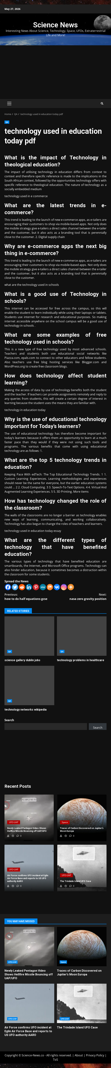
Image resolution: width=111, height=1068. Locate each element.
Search (9, 720)
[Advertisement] (55, 72)
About (79, 1055)
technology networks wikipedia (29, 685)
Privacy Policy (95, 1055)
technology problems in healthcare (82, 636)
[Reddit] (22, 587)
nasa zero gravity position (81, 596)
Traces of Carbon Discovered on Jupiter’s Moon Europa (82, 946)
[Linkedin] (29, 587)
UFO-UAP (13, 822)
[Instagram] (64, 587)
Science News (55, 25)
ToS (55, 1060)
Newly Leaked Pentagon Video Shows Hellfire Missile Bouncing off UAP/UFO (29, 946)
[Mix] (50, 587)
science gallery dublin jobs (29, 636)
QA (7, 122)
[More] (71, 587)
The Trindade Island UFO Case (82, 1003)
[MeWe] (43, 587)
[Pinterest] (36, 587)
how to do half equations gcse (30, 596)
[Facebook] (8, 587)
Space (65, 822)
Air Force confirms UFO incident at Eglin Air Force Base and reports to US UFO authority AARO (29, 1003)
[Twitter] (15, 587)
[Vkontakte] (57, 587)
